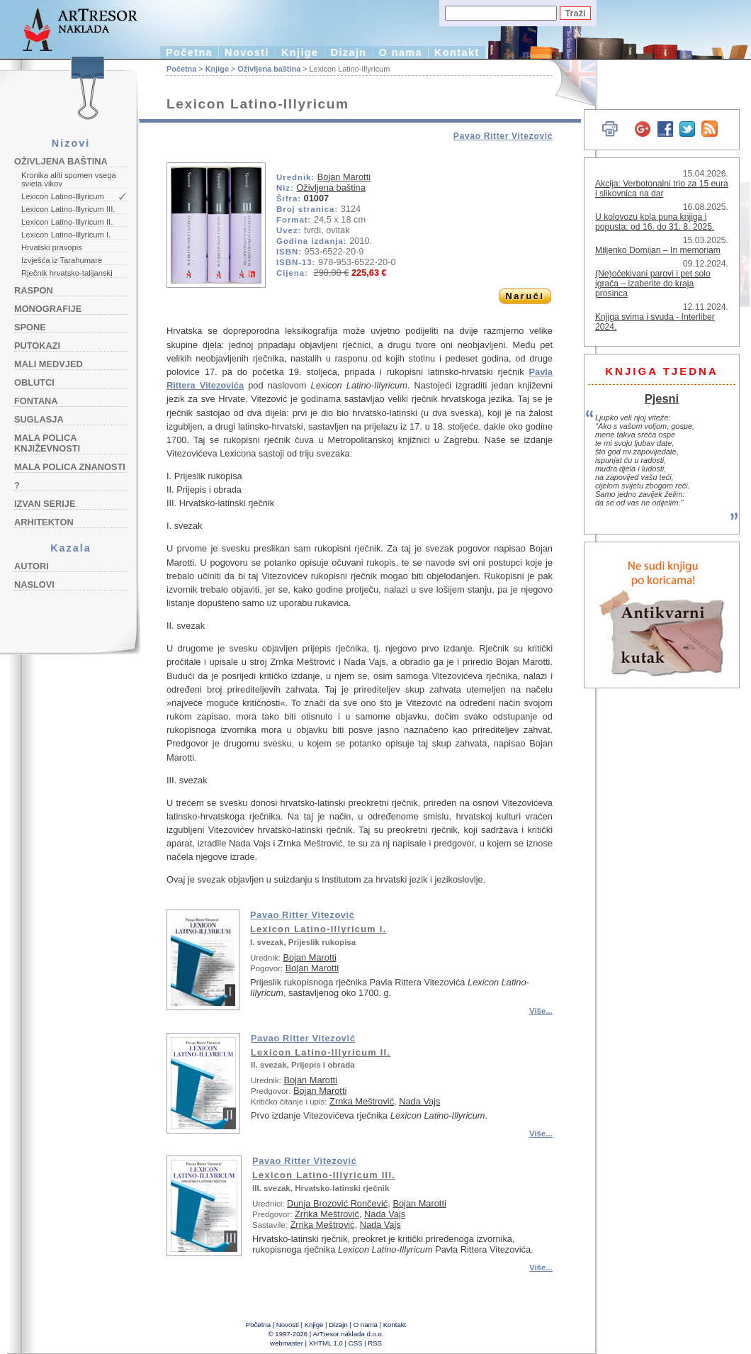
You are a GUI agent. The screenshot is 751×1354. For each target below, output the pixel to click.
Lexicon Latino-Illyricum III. (68, 209)
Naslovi (34, 584)
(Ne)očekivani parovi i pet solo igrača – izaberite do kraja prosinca (653, 283)
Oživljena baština (61, 161)
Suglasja (39, 419)
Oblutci (34, 382)
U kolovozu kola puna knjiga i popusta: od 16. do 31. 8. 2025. (654, 222)
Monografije (47, 308)
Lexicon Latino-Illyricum (62, 196)
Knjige (300, 52)
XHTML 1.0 (326, 1343)
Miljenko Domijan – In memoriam (658, 250)
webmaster (286, 1343)
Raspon (33, 290)
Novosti (247, 52)
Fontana (36, 401)
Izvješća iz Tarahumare (61, 260)
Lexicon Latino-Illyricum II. (67, 222)
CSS (356, 1343)
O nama (400, 52)
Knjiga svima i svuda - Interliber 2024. (655, 322)
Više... (541, 1011)
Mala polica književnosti (47, 443)
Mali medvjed (48, 364)
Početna (189, 52)
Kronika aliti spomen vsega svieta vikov (68, 179)
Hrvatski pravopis (51, 247)
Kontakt (457, 52)
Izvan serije (45, 503)
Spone (30, 327)
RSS (375, 1343)
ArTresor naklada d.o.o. (348, 1334)
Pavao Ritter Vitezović (503, 136)
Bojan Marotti (344, 177)
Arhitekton (44, 522)
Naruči (524, 296)
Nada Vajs (419, 1101)
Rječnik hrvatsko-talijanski (67, 273)
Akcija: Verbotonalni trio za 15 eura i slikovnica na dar (661, 188)
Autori (31, 566)
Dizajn (349, 52)
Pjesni (662, 398)
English (567, 83)
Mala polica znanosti (69, 466)
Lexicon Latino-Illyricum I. (66, 234)
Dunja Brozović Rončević (337, 1203)
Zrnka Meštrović (361, 1101)
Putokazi (37, 345)
